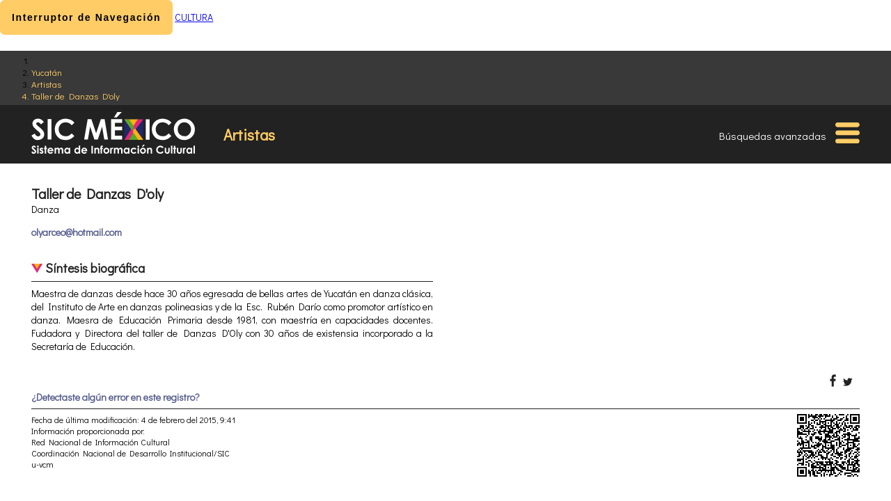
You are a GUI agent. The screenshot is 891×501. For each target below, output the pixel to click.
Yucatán (46, 72)
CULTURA (194, 17)
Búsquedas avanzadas (772, 136)
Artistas (46, 84)
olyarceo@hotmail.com (76, 232)
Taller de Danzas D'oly (75, 96)
